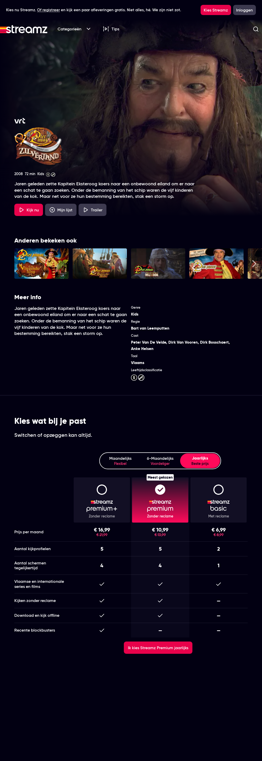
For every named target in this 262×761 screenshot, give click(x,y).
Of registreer (48, 9)
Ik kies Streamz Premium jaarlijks (158, 647)
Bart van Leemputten (150, 328)
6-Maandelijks (160, 461)
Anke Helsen (142, 348)
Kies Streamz (216, 10)
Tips (111, 29)
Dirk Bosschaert (214, 342)
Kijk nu (28, 210)
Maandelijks (120, 461)
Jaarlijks (200, 460)
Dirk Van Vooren (183, 342)
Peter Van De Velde (148, 342)
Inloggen (244, 10)
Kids (134, 314)
